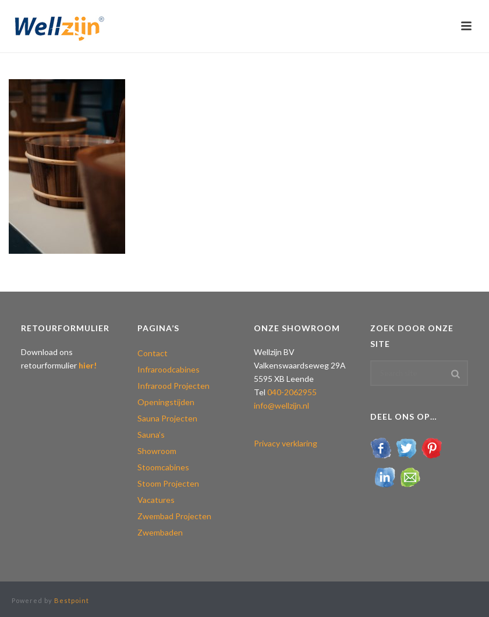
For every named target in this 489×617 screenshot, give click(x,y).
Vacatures (156, 500)
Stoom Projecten (168, 483)
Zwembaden (160, 532)
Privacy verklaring (285, 443)
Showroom (156, 451)
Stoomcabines (163, 467)
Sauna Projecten (167, 418)
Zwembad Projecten (174, 516)
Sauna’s (151, 434)
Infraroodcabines (168, 369)
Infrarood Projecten (173, 386)
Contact (152, 353)
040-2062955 (292, 392)
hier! (88, 365)
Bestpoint (71, 600)
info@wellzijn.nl (281, 405)
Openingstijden (165, 402)
